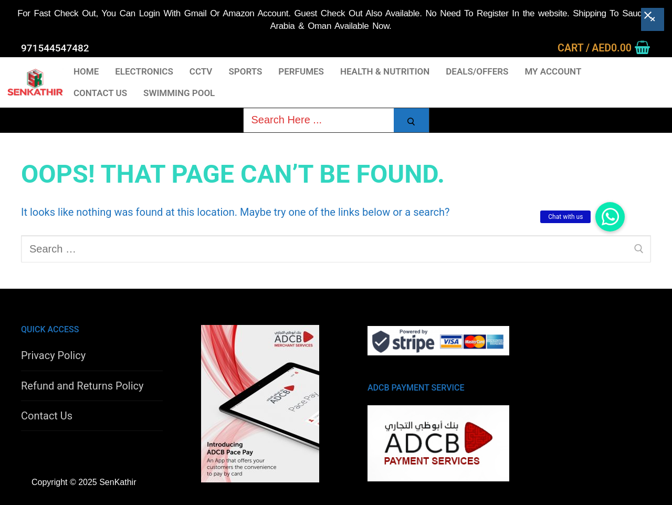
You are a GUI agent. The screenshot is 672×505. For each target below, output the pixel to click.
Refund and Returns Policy (82, 386)
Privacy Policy (53, 355)
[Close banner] (652, 17)
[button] (610, 217)
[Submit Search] (411, 121)
